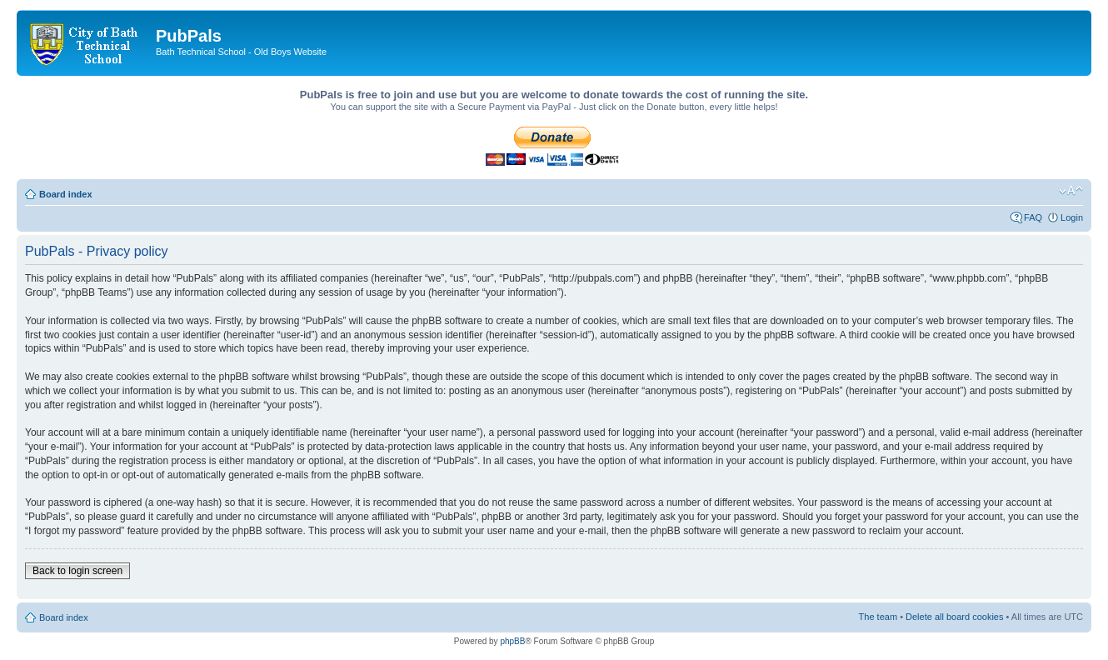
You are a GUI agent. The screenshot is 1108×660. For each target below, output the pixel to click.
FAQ (1033, 217)
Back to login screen (77, 571)
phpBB (512, 641)
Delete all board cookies (954, 617)
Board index (65, 194)
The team (878, 617)
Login (1072, 217)
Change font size (1071, 190)
